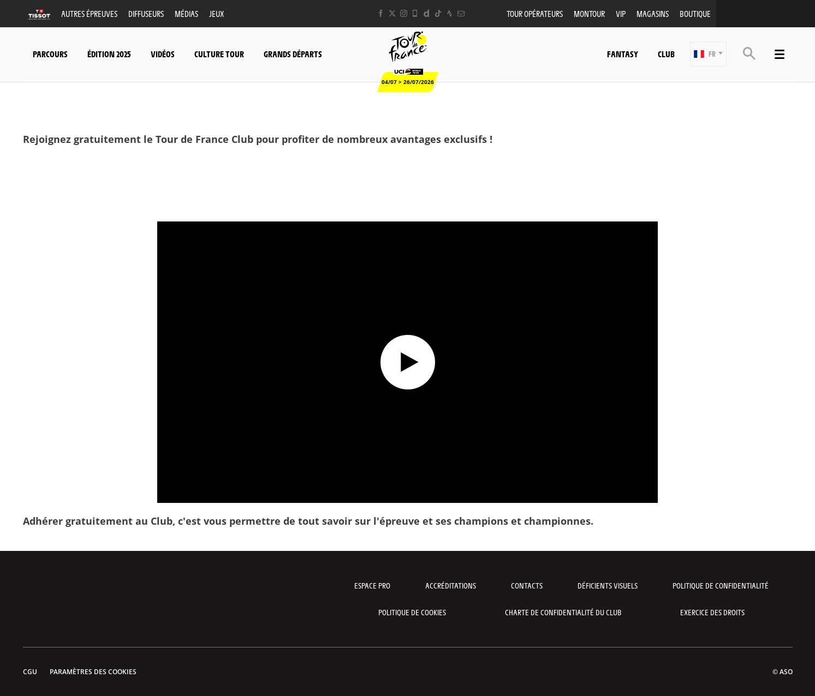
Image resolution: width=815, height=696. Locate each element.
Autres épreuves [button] (89, 13)
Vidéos (163, 54)
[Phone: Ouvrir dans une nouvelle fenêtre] (415, 13)
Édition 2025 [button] (109, 54)
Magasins (652, 13)
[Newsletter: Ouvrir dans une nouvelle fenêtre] (461, 13)
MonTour (589, 13)
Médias (186, 13)
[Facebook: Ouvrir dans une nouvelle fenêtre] (380, 13)
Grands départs (293, 54)
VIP (621, 13)
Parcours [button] (50, 54)
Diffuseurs (146, 13)
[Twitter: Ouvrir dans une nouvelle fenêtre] (392, 13)
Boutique (695, 13)
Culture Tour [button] (219, 54)
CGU (30, 671)
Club (666, 54)
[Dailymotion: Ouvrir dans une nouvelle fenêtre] (426, 13)
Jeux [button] (216, 13)
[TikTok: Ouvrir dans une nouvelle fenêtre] (438, 13)
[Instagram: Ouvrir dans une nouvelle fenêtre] (403, 13)
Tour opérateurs (535, 13)
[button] (708, 54)
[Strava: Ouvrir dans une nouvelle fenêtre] (449, 13)
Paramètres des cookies (93, 671)
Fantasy (622, 54)
